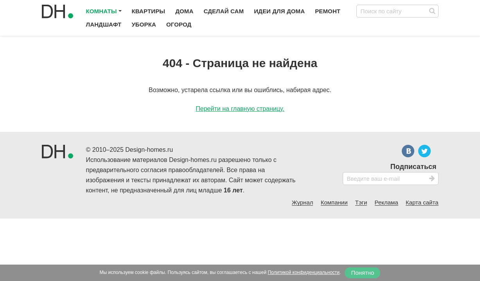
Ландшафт (104, 24)
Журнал (302, 202)
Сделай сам (223, 11)
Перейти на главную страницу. (240, 108)
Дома (184, 11)
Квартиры (148, 11)
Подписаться (413, 166)
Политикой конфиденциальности (304, 272)
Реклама (386, 202)
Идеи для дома (279, 11)
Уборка (143, 24)
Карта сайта (422, 202)
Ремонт (327, 11)
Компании (334, 202)
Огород (178, 24)
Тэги (361, 202)
